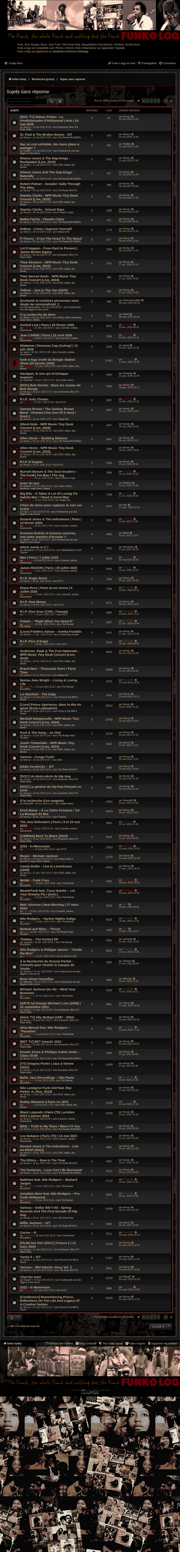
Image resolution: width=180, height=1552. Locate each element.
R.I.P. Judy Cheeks (34, 399)
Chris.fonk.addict (32, 307)
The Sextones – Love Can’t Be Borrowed (51, 1170)
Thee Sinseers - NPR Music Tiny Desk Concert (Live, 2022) (49, 264)
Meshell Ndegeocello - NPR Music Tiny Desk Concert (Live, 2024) (49, 720)
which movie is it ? (34, 547)
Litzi (25, 512)
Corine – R (28, 1232)
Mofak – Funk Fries (34, 880)
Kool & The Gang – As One (40, 732)
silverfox (28, 328)
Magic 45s (64, 419)
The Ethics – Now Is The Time (42, 1160)
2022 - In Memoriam (35, 1287)
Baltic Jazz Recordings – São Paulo (47, 1077)
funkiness (29, 366)
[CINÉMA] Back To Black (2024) (44, 836)
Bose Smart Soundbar (37, 979)
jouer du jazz (30, 483)
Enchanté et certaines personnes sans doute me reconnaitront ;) (49, 302)
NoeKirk (27, 486)
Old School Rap (65, 1218)
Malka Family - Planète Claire (42, 219)
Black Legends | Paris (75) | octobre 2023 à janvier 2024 (47, 1114)
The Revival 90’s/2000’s (69, 137)
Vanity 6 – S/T (30, 1257)
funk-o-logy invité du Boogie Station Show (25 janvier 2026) (47, 361)
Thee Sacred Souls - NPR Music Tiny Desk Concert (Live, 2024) (48, 278)
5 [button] (158, 100)
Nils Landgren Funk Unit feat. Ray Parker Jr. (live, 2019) (46, 1089)
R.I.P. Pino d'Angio (34, 641)
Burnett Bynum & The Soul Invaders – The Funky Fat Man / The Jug (49, 473)
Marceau (28, 982)
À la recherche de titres (38, 314)
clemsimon (29, 550)
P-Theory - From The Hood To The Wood (51, 238)
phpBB (83, 1390)
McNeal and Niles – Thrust (40, 929)
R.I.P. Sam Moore (33, 602)
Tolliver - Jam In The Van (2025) (44, 290)
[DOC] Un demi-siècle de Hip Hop (45, 776)
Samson (28, 971)
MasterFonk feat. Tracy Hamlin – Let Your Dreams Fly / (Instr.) (47, 892)
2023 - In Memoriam (35, 846)
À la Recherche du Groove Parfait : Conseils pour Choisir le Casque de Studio (47, 964)
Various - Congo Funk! (37, 757)
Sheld (26, 317)
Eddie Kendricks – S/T (37, 766)
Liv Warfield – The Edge (38, 694)
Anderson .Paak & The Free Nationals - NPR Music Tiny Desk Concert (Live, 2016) (49, 654)
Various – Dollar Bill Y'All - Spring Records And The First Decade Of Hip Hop (48, 1211)
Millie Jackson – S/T (35, 1223)
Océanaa (28, 380)
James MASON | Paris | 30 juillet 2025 (48, 568)
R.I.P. (63, 402)
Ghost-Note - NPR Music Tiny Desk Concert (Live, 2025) (46, 426)
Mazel (26, 540)
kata (26, 911)
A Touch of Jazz (65, 212)
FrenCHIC (29, 594)
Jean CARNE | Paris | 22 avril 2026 (46, 335)
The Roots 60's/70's (67, 190)
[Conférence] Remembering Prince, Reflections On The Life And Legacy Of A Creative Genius (49, 1300)
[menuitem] (167, 64)
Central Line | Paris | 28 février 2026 (47, 325)
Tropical (62, 817)
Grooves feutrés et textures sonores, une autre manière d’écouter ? (48, 535)
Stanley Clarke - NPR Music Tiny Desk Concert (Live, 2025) (49, 197)
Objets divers (67, 380)
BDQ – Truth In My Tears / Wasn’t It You (50, 1126)
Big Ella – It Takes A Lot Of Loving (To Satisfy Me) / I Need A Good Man (49, 495)
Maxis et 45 (63, 232)
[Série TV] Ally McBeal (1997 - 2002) (47, 1017)
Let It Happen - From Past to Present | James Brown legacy (49, 250)
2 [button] (148, 100)
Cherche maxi (30, 1277)
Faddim (27, 151)
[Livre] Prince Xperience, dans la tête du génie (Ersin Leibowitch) (50, 706)
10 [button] (166, 100)
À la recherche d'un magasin (42, 800)
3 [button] (151, 100)
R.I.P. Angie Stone (33, 578)
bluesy (27, 127)
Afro (60, 760)
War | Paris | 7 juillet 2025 (39, 557)
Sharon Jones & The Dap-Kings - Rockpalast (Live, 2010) (45, 160)
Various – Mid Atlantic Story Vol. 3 (46, 1267)
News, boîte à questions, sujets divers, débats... (46, 487)
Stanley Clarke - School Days (42, 209)
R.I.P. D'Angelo (31, 462)
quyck (26, 352)
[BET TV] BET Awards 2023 (40, 1041)
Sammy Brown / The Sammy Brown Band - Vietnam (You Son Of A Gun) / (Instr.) (48, 412)
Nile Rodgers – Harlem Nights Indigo (48, 918)
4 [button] (155, 100)
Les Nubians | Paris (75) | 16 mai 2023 (48, 1136)
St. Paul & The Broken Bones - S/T (46, 134)
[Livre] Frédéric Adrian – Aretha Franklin (50, 631)
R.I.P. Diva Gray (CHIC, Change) (44, 611)
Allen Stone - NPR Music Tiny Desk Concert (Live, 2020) (46, 449)
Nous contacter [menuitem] (85, 1343)
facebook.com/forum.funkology (70, 51)
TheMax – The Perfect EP (39, 939)
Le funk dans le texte (69, 634)
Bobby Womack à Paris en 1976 (44, 1102)
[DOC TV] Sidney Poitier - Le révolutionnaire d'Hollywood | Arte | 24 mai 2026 (49, 120)
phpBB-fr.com (94, 1392)
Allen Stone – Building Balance (43, 438)
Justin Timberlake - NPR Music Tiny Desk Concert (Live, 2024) (47, 744)
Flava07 (27, 1280)
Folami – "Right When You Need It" (46, 621)
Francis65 (28, 803)
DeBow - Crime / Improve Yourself (46, 229)
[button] (138, 100)
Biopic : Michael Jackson (39, 856)
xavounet (28, 942)
